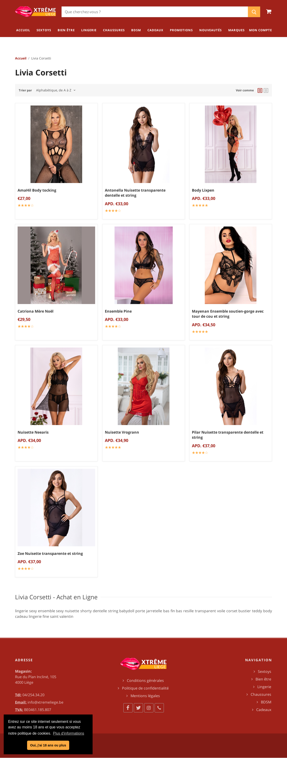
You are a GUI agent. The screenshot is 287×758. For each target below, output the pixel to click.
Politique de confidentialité (145, 688)
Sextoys (264, 671)
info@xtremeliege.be (45, 702)
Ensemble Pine (118, 311)
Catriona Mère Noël (35, 311)
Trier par (25, 90)
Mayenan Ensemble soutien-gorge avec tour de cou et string (228, 314)
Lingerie (264, 686)
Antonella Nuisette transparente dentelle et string (135, 192)
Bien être (263, 679)
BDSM (266, 702)
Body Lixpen (203, 190)
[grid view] (260, 90)
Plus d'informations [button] (68, 733)
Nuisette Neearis (33, 432)
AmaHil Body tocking (37, 190)
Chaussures (261, 694)
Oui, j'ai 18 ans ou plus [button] (48, 745)
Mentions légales (145, 695)
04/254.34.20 (33, 694)
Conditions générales (145, 680)
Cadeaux (263, 709)
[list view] (266, 90)
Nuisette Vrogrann (122, 432)
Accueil (20, 58)
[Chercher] (155, 11)
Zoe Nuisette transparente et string (50, 553)
